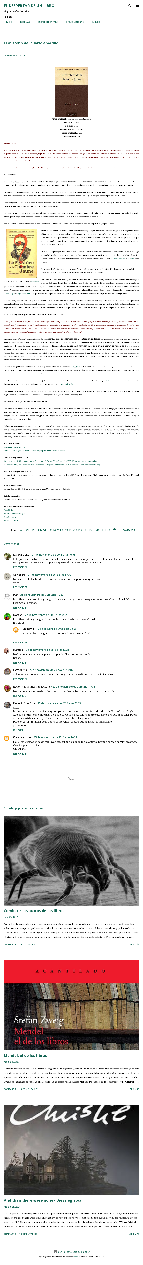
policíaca (70, 530)
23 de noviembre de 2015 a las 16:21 (55, 737)
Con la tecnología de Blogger (72, 1251)
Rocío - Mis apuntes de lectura (31, 686)
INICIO (7, 21)
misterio (46, 530)
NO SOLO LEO (21, 554)
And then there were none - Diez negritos (42, 1200)
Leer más (134, 944)
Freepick (76, 1257)
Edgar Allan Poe (23, 293)
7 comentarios (28, 1233)
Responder (20, 567)
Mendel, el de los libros (25, 1055)
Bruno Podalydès (66, 384)
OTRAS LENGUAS (73, 21)
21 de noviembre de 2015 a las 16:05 (53, 554)
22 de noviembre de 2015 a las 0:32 (46, 615)
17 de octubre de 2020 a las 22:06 (56, 628)
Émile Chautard (112, 381)
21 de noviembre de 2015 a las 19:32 (41, 595)
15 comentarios (28, 944)
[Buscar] (130, 5)
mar (15, 595)
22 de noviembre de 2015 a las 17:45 (73, 686)
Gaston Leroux (28, 530)
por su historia (88, 530)
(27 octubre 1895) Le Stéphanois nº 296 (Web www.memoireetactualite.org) (52, 465)
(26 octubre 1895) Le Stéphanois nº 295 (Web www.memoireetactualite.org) (52, 461)
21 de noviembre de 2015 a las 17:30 (49, 574)
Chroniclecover (22, 737)
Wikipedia (35, 281)
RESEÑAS (23, 21)
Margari (18, 615)
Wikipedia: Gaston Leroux (14, 447)
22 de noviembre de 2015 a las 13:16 (51, 670)
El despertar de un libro (29, 5)
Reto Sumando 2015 (12, 520)
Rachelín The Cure (24, 703)
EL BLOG (94, 21)
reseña (105, 530)
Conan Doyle (9, 293)
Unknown (28, 628)
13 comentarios (28, 1089)
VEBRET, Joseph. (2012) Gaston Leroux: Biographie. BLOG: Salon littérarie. (34, 451)
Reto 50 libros (9, 510)
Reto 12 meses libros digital (15, 513)
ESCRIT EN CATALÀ (46, 21)
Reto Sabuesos (10, 517)
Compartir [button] (129, 530)
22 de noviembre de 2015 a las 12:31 (47, 650)
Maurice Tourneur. (129, 381)
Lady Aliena (20, 670)
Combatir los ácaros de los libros (34, 910)
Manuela (18, 650)
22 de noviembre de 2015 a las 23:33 (59, 703)
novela (58, 530)
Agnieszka (19, 574)
